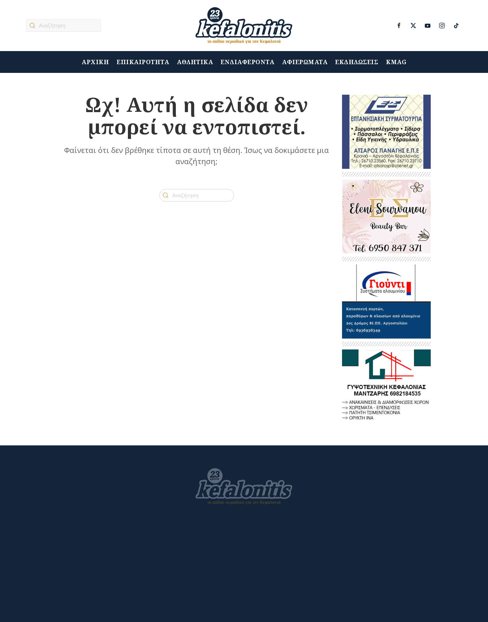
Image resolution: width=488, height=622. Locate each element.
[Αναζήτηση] (63, 25)
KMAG (396, 62)
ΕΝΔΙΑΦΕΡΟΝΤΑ (247, 62)
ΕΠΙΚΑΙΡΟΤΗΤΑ (143, 62)
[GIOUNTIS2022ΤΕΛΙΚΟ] (386, 301)
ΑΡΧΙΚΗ (95, 62)
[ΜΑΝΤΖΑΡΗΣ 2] (386, 386)
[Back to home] (244, 25)
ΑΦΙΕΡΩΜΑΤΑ (304, 62)
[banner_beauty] (386, 216)
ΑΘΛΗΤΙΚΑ (195, 62)
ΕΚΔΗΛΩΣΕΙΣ (356, 62)
